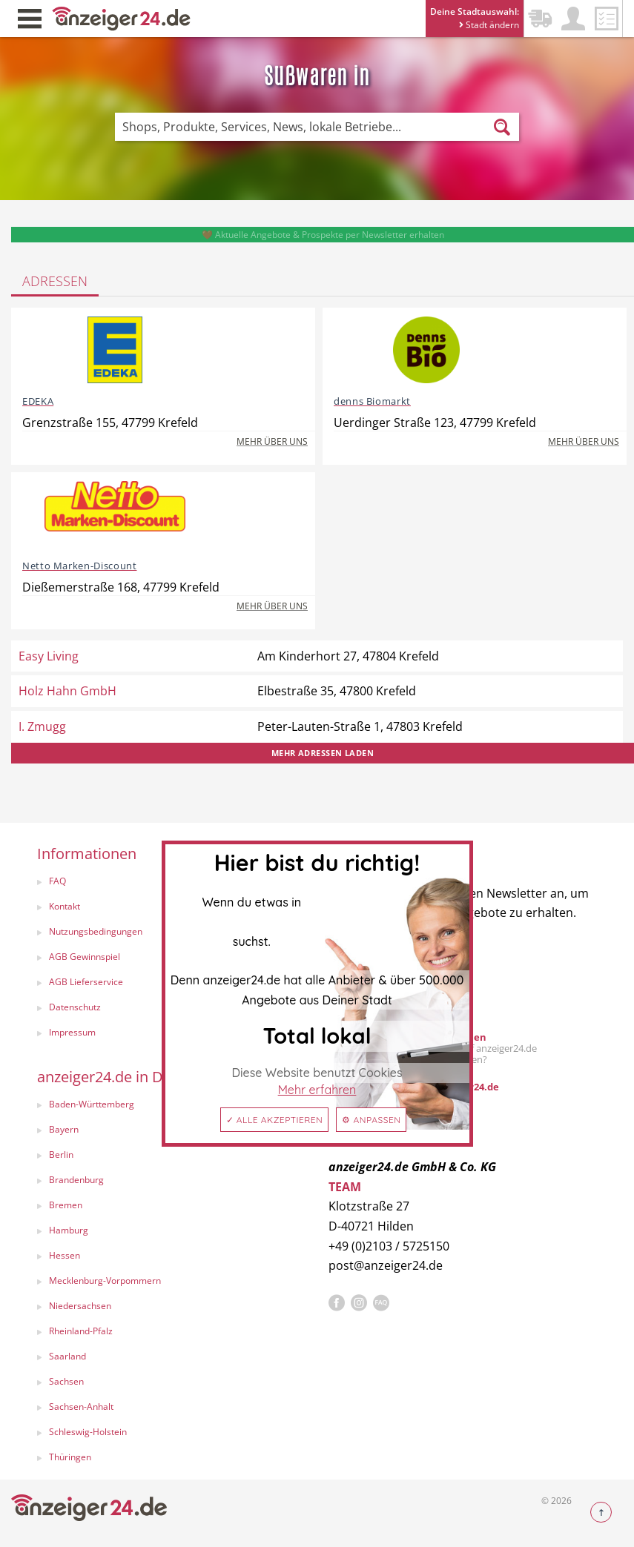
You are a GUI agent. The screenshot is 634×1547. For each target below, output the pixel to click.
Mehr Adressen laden (322, 752)
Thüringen (70, 1457)
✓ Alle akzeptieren (274, 1119)
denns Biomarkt (372, 401)
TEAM (344, 1187)
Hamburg (68, 1230)
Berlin (61, 1154)
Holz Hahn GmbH (67, 691)
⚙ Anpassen (371, 1119)
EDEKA (37, 401)
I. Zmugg (42, 726)
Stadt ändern (489, 25)
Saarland (67, 1356)
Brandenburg (76, 1179)
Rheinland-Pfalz (81, 1331)
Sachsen (66, 1381)
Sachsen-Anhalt (81, 1406)
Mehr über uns (272, 441)
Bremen (65, 1205)
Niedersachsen (80, 1305)
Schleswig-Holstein (88, 1431)
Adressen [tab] (54, 281)
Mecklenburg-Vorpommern (105, 1280)
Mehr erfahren (317, 1089)
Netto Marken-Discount (79, 565)
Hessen (64, 1255)
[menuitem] (168, 1156)
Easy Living (49, 656)
